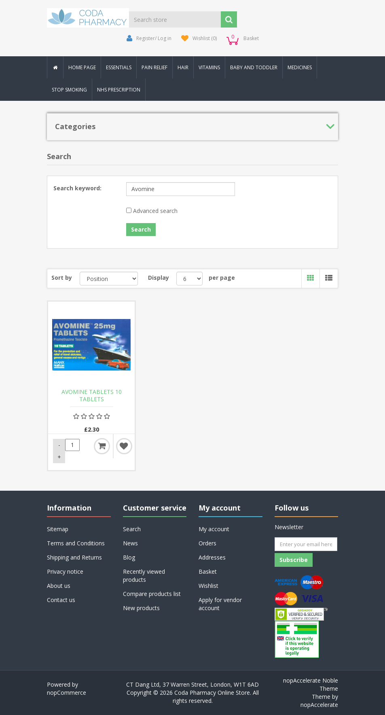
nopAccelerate (319, 705)
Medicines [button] (300, 67)
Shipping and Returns (74, 557)
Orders (207, 543)
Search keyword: (77, 188)
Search (132, 529)
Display (158, 277)
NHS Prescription (118, 89)
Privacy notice (65, 571)
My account (214, 529)
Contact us (61, 600)
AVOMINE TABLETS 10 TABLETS (91, 395)
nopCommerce (66, 692)
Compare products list (152, 594)
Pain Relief (154, 67)
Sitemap (57, 529)
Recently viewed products (144, 575)
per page (222, 277)
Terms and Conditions (76, 543)
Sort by (61, 277)
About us (58, 585)
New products (141, 608)
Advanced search (155, 211)
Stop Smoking (69, 89)
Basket (208, 571)
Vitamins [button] (209, 67)
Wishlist (208, 585)
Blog (129, 557)
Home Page (82, 67)
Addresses (212, 557)
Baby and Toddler (253, 67)
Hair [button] (183, 67)
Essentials (118, 67)
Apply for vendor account (220, 604)
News (130, 543)
